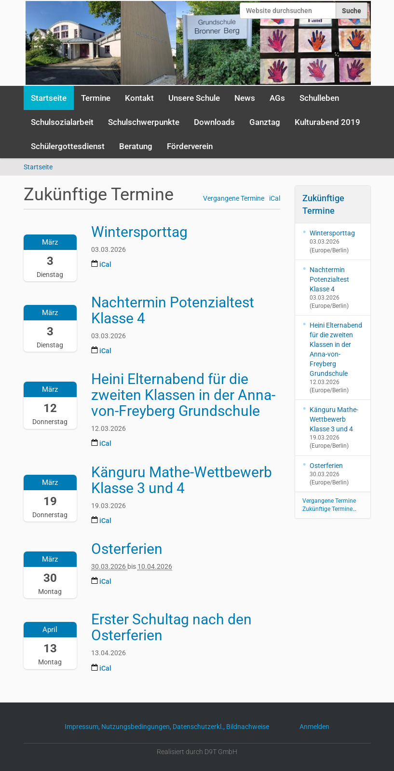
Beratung (135, 146)
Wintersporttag (332, 233)
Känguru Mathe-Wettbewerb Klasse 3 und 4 (334, 419)
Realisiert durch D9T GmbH (197, 752)
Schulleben (319, 98)
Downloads (214, 122)
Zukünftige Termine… (329, 509)
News (244, 98)
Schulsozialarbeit (62, 122)
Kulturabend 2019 (327, 122)
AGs (277, 98)
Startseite (49, 98)
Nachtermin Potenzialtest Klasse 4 (329, 279)
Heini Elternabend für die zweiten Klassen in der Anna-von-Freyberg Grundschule (336, 349)
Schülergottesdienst (68, 146)
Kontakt (139, 98)
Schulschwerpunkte (143, 122)
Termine (95, 98)
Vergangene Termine (233, 198)
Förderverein (190, 146)
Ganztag (264, 122)
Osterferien (326, 465)
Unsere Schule (194, 98)
